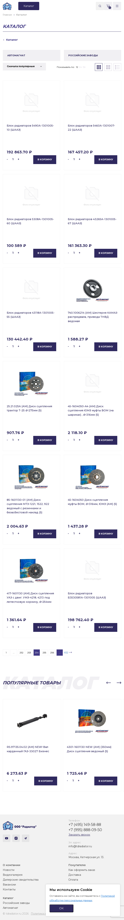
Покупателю (77, 865)
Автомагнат (10, 908)
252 (21, 652)
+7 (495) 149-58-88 (85, 824)
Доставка (74, 875)
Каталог (8, 898)
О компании (11, 865)
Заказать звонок (79, 834)
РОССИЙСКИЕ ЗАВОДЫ (83, 55)
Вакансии (9, 884)
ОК (61, 908)
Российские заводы (16, 903)
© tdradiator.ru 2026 (16, 913)
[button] (108, 683)
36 (84, 67)
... (14, 652)
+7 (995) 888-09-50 (85, 830)
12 (77, 67)
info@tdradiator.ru (80, 846)
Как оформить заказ (81, 870)
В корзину (45, 159)
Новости (8, 870)
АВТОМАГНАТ (16, 55)
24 (80, 67)
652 (66, 652)
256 (52, 652)
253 (29, 652)
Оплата (73, 879)
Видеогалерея (12, 875)
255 (44, 652)
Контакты (9, 889)
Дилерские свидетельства (20, 879)
